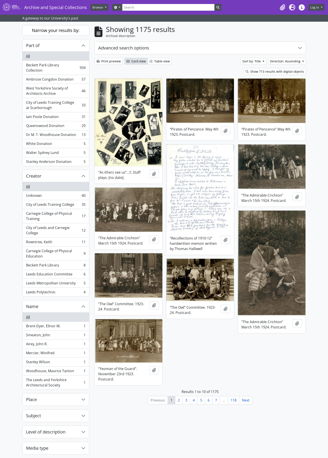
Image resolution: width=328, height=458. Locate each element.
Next (246, 400)
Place (31, 399)
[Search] (168, 7)
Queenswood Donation (56, 126)
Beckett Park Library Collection (56, 68)
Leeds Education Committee (56, 275)
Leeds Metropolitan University (56, 284)
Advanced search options (123, 48)
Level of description (45, 432)
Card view (136, 61)
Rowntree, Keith (56, 243)
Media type (37, 448)
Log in (315, 7)
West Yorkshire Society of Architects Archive (56, 91)
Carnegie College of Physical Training (56, 216)
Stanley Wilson (56, 362)
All (28, 56)
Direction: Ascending (285, 61)
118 (234, 400)
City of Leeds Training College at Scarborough (56, 105)
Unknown (56, 196)
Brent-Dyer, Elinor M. (56, 327)
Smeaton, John (56, 336)
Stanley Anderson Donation (56, 162)
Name (32, 306)
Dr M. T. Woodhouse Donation (56, 135)
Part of (33, 45)
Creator (33, 176)
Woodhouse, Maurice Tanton (56, 371)
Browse (98, 7)
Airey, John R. (56, 345)
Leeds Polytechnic (56, 292)
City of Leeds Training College (56, 205)
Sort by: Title (252, 61)
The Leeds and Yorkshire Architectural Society (56, 382)
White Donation (56, 144)
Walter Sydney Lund (56, 153)
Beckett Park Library (56, 266)
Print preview (108, 61)
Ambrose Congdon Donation (56, 80)
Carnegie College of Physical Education (56, 253)
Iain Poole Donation (56, 117)
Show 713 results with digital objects (275, 71)
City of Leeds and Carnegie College (56, 230)
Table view (159, 61)
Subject (33, 416)
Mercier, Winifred (56, 354)
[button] (282, 7)
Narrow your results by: (55, 30)
